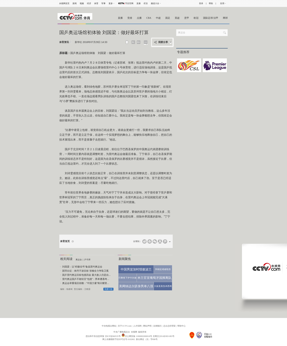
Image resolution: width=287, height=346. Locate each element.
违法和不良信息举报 (95, 336)
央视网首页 (64, 3)
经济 (89, 3)
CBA (148, 18)
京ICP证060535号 (113, 336)
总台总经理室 (169, 326)
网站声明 (147, 326)
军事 (103, 3)
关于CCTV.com (124, 326)
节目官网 (129, 3)
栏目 (146, 3)
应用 (222, 3)
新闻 (75, 3)
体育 (96, 3)
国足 (167, 18)
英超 (177, 18)
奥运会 (79, 259)
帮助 (211, 3)
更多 (111, 3)
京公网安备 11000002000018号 (137, 336)
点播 (139, 18)
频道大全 (155, 3)
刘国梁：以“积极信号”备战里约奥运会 (82, 266)
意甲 (186, 18)
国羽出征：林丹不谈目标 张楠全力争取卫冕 (85, 270)
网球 (225, 18)
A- (133, 42)
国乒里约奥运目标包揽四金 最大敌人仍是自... (86, 275)
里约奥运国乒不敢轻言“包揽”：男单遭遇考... (85, 279)
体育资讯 (64, 42)
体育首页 (65, 241)
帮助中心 (181, 326)
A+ (138, 42)
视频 (82, 3)
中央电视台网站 (109, 326)
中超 (158, 18)
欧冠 (196, 18)
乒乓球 (87, 259)
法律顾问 (157, 326)
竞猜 (129, 18)
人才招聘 (137, 326)
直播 (138, 3)
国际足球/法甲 (210, 18)
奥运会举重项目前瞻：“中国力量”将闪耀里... (85, 283)
